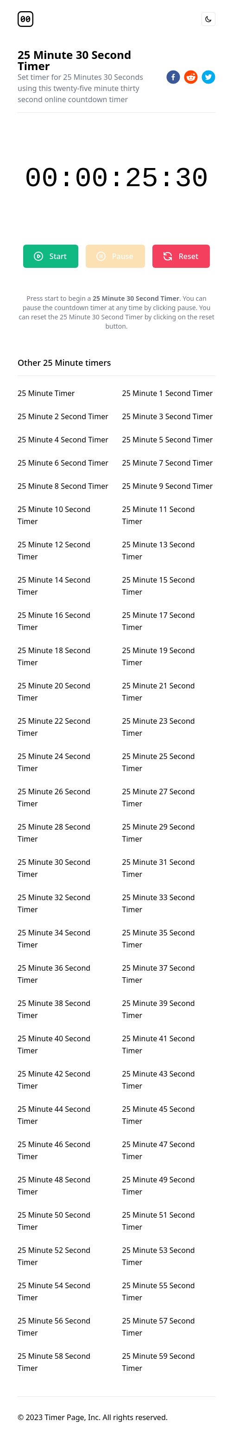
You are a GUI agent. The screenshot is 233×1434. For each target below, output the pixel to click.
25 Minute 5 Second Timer (167, 440)
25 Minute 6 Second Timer (63, 463)
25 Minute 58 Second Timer (54, 1362)
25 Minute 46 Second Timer (54, 1150)
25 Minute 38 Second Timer (54, 1009)
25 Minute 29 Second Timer (158, 833)
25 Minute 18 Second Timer (54, 656)
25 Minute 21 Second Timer (158, 692)
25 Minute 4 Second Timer (63, 440)
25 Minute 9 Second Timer (167, 486)
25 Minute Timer (46, 393)
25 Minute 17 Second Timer (158, 621)
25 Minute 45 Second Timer (158, 1115)
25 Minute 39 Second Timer (158, 1009)
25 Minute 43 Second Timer (158, 1080)
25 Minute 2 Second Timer (63, 416)
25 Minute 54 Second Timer (54, 1291)
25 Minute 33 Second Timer (158, 903)
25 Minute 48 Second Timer (54, 1185)
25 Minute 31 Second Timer (158, 868)
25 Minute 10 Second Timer (54, 515)
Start (50, 256)
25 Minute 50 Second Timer (54, 1221)
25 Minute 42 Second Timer (54, 1080)
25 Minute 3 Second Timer (167, 416)
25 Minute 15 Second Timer (158, 586)
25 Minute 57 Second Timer (158, 1327)
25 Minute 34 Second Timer (54, 939)
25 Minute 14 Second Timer (54, 586)
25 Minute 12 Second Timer (54, 550)
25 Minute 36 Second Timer (54, 974)
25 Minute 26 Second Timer (54, 797)
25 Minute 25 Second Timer (158, 762)
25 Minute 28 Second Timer (54, 833)
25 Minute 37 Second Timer (158, 974)
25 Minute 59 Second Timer (158, 1362)
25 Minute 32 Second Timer (54, 903)
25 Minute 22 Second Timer (54, 727)
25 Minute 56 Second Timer (54, 1327)
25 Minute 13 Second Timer (158, 550)
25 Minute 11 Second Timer (158, 515)
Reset (180, 256)
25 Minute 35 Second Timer (158, 939)
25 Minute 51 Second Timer (158, 1221)
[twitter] (208, 77)
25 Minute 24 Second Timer (54, 762)
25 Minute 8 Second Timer (63, 486)
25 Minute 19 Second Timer (158, 656)
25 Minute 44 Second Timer (54, 1115)
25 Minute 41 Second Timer (158, 1044)
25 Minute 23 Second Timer (158, 727)
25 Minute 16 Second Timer (54, 621)
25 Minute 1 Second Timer (167, 393)
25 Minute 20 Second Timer (54, 692)
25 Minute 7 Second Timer (167, 463)
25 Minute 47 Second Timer (158, 1150)
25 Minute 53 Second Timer (158, 1256)
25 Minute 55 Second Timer (158, 1291)
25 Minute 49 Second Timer (158, 1185)
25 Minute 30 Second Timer (54, 868)
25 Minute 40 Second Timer (54, 1044)
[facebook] (173, 77)
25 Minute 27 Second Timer (158, 797)
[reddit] (191, 77)
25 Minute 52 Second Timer (54, 1256)
